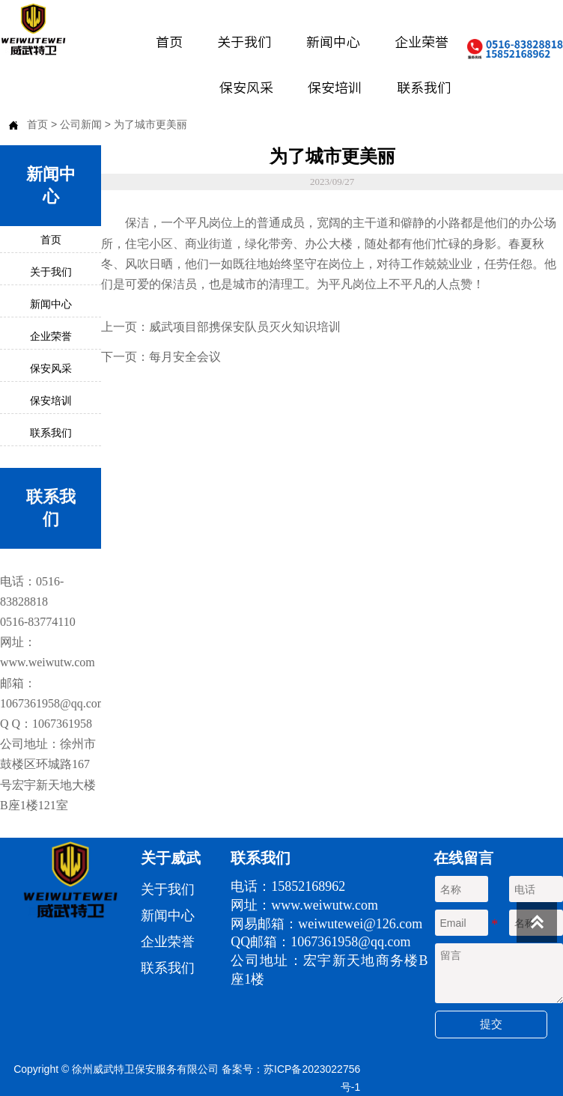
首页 (37, 124)
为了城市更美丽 (150, 124)
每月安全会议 (185, 356)
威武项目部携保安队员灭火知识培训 (245, 326)
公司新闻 (81, 124)
